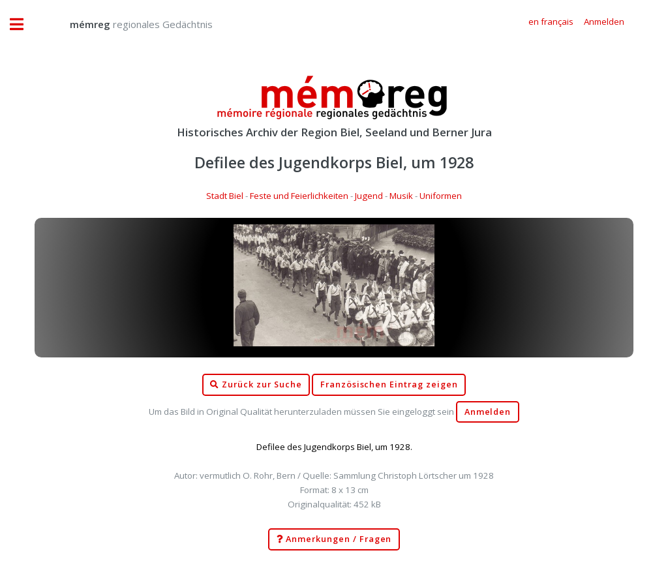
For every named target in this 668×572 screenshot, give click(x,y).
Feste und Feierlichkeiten (299, 196)
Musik (401, 196)
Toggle (23, 24)
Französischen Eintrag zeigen (389, 384)
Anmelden (487, 412)
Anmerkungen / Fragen (334, 539)
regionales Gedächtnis (128, 24)
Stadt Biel (224, 196)
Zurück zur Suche (255, 384)
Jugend (369, 196)
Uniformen (440, 196)
